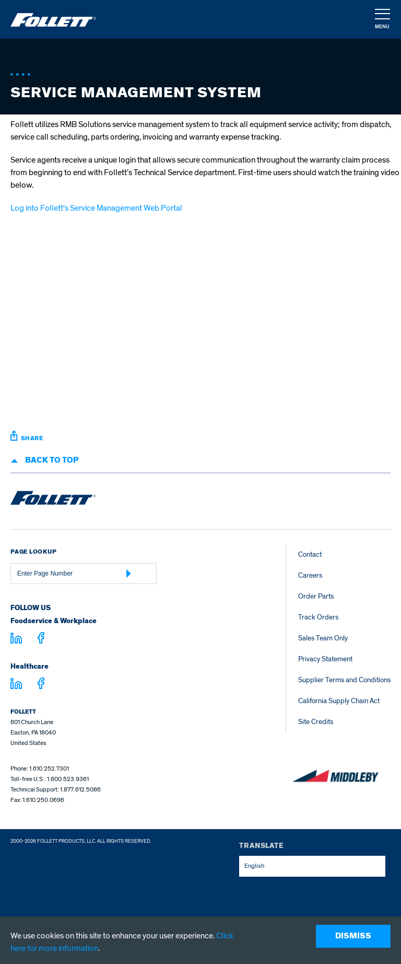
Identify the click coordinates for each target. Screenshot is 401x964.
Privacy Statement (325, 659)
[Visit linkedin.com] (16, 640)
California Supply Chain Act (339, 700)
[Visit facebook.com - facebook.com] (41, 639)
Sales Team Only (323, 638)
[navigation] (382, 20)
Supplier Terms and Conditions (344, 679)
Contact (310, 554)
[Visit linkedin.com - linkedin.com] (16, 685)
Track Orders (318, 617)
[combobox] (312, 866)
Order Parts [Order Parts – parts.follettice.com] (316, 596)
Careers (310, 575)
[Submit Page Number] (129, 573)
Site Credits (315, 721)
